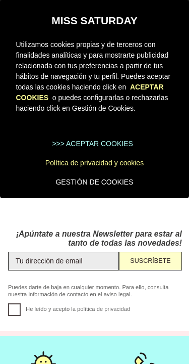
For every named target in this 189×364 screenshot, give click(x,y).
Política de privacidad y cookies (94, 163)
